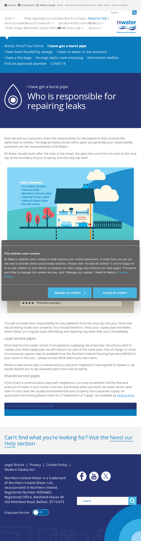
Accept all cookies (115, 292)
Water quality (103, 5)
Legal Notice (14, 464)
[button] (40, 512)
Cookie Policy (56, 464)
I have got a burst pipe (47, 86)
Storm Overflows (119, 5)
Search (132, 501)
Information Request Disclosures (80, 5)
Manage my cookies (70, 292)
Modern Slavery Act (19, 469)
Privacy (35, 464)
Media (60, 5)
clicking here (125, 395)
